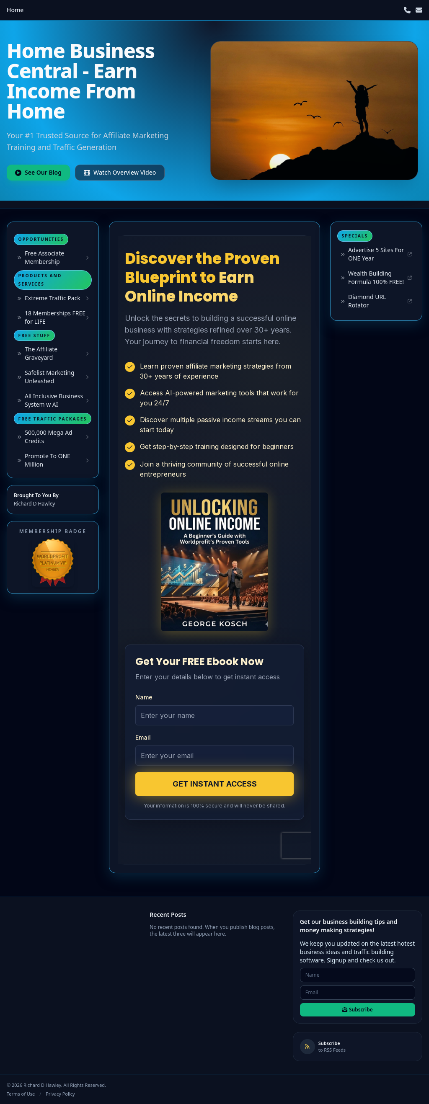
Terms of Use (21, 1094)
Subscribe (357, 1009)
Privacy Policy (60, 1094)
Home (15, 10)
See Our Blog (38, 172)
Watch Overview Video (120, 172)
